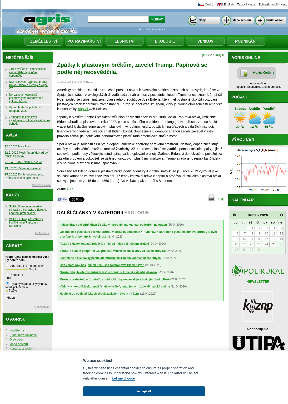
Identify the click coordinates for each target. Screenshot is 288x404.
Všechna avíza (41, 185)
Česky (209, 4)
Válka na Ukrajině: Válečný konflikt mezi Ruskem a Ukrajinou (26, 223)
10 (266, 233)
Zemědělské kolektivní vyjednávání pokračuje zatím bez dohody (29, 120)
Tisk (221, 199)
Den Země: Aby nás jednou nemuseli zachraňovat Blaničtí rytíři (102, 265)
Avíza (12, 135)
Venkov (205, 41)
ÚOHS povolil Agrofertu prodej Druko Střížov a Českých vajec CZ (28, 85)
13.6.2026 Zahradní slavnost (23, 168)
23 (258, 244)
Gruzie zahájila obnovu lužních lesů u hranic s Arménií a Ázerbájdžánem (108, 272)
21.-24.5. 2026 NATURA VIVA (23, 162)
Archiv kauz (42, 233)
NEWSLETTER (257, 281)
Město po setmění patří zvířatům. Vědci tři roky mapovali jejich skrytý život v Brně (114, 279)
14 (244, 239)
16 (258, 239)
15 (251, 239)
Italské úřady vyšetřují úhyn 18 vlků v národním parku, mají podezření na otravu (113, 224)
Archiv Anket (42, 307)
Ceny (202, 20)
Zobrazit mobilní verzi (273, 4)
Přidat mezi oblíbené (23, 335)
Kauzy (13, 195)
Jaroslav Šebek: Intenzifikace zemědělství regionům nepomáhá (27, 72)
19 (281, 239)
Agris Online (264, 72)
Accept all (144, 391)
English (228, 4)
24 (266, 244)
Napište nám (18, 330)
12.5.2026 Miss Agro (17, 146)
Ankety (14, 245)
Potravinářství (84, 41)
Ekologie (165, 41)
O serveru (16, 339)
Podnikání (246, 41)
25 (273, 244)
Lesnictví (124, 41)
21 (244, 244)
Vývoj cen (242, 139)
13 (236, 239)
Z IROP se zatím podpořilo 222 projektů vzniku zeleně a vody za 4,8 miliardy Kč (113, 251)
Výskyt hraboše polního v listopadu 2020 (25, 109)
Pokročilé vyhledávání (152, 29)
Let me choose (123, 378)
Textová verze (246, 4)
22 (251, 244)
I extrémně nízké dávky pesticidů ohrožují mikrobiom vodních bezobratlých (110, 258)
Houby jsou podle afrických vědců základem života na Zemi (99, 293)
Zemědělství (43, 41)
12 (281, 233)
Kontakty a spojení (22, 348)
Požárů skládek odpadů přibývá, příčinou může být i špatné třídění (104, 243)
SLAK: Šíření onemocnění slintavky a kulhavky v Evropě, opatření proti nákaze (28, 210)
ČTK (70, 189)
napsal (83, 109)
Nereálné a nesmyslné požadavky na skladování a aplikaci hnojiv (26, 98)
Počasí (239, 97)
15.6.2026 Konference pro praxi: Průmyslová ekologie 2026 (25, 176)
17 (266, 239)
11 (273, 233)
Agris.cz (205, 55)
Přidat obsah (274, 20)
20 (236, 244)
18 (273, 239)
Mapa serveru (242, 20)
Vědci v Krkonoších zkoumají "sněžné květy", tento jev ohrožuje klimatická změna (115, 286)
